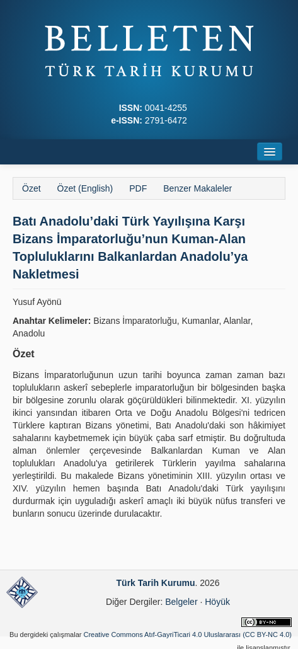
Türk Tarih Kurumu (156, 583)
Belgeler (181, 602)
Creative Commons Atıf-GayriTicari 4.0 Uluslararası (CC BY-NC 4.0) (188, 634)
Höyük (217, 602)
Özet (31, 188)
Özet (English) (85, 188)
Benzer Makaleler (197, 188)
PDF (138, 188)
